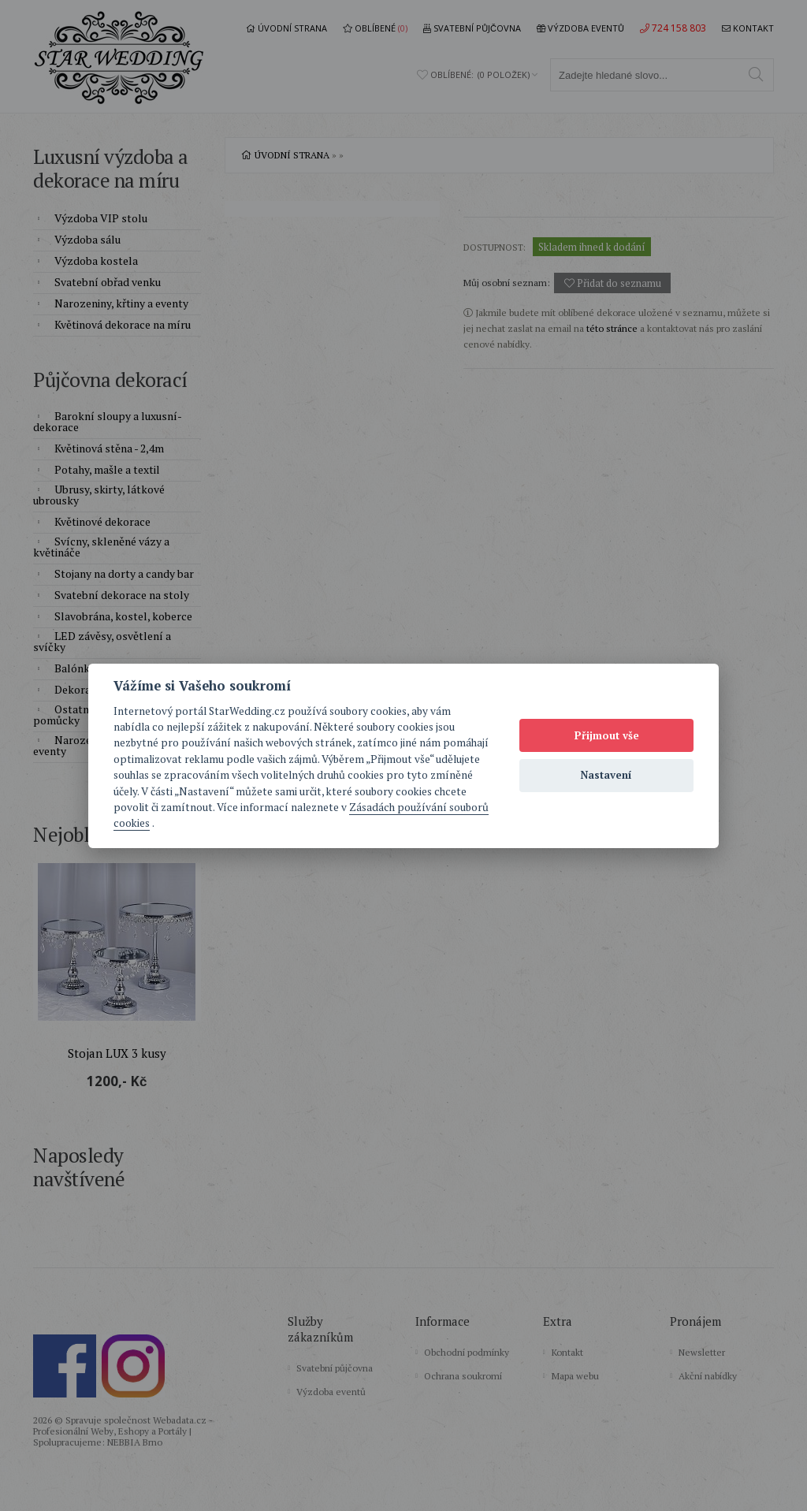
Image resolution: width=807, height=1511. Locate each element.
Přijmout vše (607, 735)
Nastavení (606, 775)
